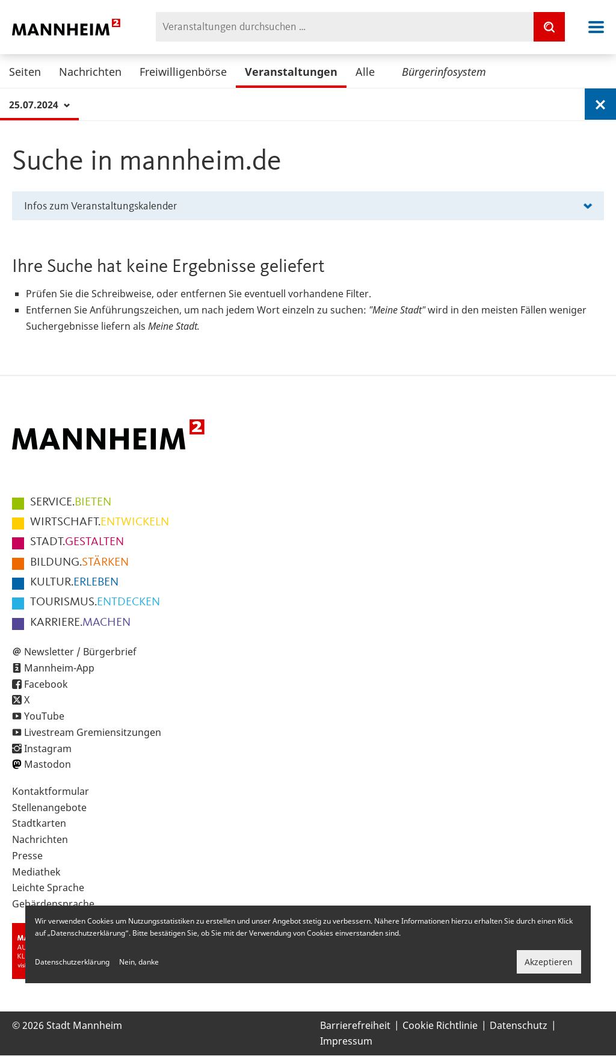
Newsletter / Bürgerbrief (80, 651)
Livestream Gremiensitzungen (92, 732)
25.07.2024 (39, 104)
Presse (27, 855)
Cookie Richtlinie (440, 1025)
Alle (365, 71)
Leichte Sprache (48, 887)
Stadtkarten (39, 823)
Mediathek (36, 871)
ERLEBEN (74, 582)
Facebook (46, 684)
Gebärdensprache (53, 903)
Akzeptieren (549, 962)
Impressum (346, 1041)
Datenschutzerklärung (72, 962)
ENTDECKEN (95, 602)
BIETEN (70, 502)
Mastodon (47, 764)
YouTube (44, 716)
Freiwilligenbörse (183, 71)
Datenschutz (518, 1025)
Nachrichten (90, 71)
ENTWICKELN (99, 522)
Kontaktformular (50, 791)
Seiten (25, 71)
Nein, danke (139, 962)
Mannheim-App (59, 668)
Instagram (48, 748)
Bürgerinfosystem (444, 71)
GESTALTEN (77, 542)
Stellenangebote (49, 807)
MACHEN (80, 623)
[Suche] (549, 27)
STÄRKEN (79, 563)
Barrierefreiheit (355, 1025)
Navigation (596, 27)
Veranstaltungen (291, 71)
